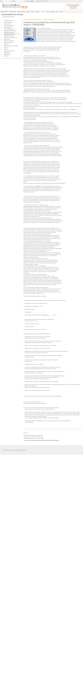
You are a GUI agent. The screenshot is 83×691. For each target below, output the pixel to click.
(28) (11, 37)
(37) (8, 27)
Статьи (3, 16)
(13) (7, 54)
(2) (6, 49)
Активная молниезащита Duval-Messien (33, 435)
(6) (6, 47)
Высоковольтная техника (9, 16)
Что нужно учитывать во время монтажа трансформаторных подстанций (41, 440)
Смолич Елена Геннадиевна (35, 19)
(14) (7, 52)
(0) (11, 45)
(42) (9, 35)
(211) (8, 22)
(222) (9, 42)
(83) (9, 25)
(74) (9, 34)
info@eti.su (24, 450)
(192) (6, 44)
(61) (8, 20)
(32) (9, 40)
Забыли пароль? (44, 1)
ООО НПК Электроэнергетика (48, 19)
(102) (9, 32)
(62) (10, 30)
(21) (9, 50)
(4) (7, 39)
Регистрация (38, 1)
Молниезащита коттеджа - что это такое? (34, 438)
